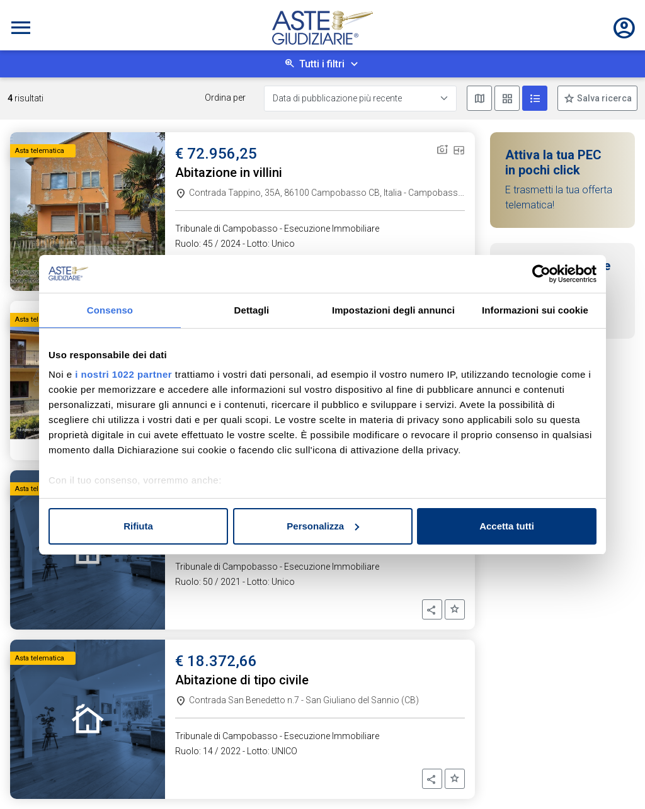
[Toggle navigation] (21, 27)
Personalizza (323, 526)
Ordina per (225, 98)
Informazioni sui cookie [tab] (535, 310)
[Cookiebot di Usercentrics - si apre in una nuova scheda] (541, 273)
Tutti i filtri (322, 64)
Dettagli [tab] (252, 310)
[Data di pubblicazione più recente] (360, 98)
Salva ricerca (603, 98)
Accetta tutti (506, 526)
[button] (432, 609)
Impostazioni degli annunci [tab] (393, 310)
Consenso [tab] (110, 310)
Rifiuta (138, 526)
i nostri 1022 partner (123, 374)
